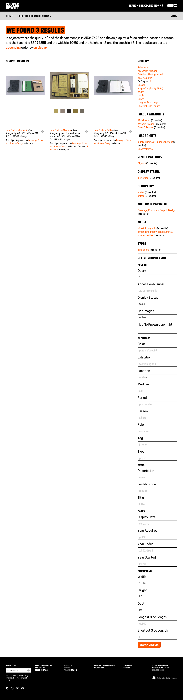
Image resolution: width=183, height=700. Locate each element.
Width (141, 92)
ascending (13, 48)
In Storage (143, 178)
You (174, 16)
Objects (142, 164)
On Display (144, 82)
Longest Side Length (148, 103)
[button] (172, 6)
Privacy (126, 668)
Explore (34, 16)
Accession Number (147, 71)
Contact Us (40, 668)
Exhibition (145, 357)
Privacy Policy (12, 678)
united (141, 196)
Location (144, 371)
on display (40, 48)
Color (141, 344)
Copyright (127, 666)
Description (146, 471)
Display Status (148, 298)
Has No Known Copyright (155, 324)
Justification (147, 484)
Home (9, 16)
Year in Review (70, 670)
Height (141, 96)
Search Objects (149, 645)
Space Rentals (41, 670)
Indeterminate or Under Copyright (155, 142)
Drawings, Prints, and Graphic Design (156, 210)
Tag (140, 438)
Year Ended (146, 544)
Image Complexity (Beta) (150, 89)
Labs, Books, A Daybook (16, 130)
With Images (144, 121)
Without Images (146, 124)
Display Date (146, 517)
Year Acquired (145, 78)
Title (141, 498)
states (141, 192)
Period (142, 398)
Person (143, 411)
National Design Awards (104, 666)
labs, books (143, 250)
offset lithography (147, 228)
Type (141, 451)
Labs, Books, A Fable (103, 130)
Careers (68, 666)
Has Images (146, 311)
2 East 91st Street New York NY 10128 (160, 667)
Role (141, 425)
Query (142, 271)
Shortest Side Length (149, 106)
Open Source (99, 668)
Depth (141, 99)
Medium (143, 384)
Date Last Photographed (150, 75)
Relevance (143, 67)
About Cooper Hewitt (44, 666)
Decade (141, 85)
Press (67, 668)
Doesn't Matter (146, 128)
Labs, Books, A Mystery (60, 130)
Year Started (147, 557)
